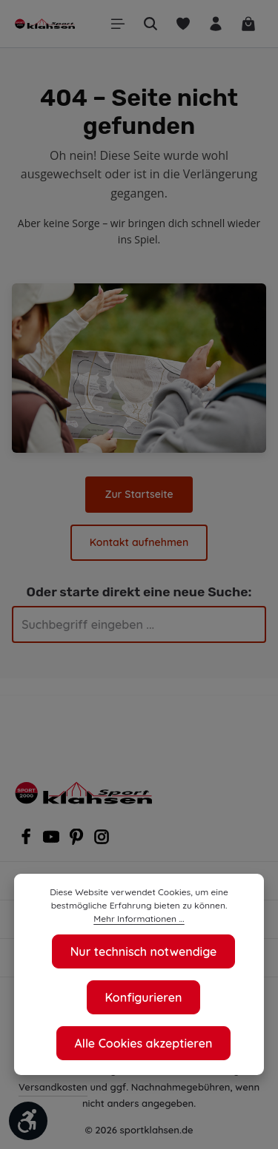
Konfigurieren (143, 997)
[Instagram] (101, 841)
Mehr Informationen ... (139, 919)
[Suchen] (150, 23)
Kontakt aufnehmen (197, 494)
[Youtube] (52, 841)
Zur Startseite (65, 494)
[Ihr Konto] (216, 23)
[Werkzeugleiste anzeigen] (28, 1121)
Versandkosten (53, 1086)
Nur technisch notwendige (143, 951)
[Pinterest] (77, 841)
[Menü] (118, 23)
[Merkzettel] (183, 23)
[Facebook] (27, 841)
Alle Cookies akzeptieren (143, 1043)
